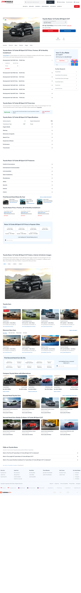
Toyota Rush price (8, 352)
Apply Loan (69, 25)
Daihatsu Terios (44, 347)
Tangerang (39, 366)
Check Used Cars (67, 30)
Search (50, 2)
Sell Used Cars (17, 474)
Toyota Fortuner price (28, 352)
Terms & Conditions (64, 483)
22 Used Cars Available (47, 202)
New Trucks (52, 6)
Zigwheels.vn (67, 487)
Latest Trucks (62, 474)
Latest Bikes (31, 474)
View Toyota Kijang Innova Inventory (29, 326)
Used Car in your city (18, 478)
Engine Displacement (35, 121)
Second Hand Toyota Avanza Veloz (10, 409)
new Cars (6, 465)
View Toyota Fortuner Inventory (66, 326)
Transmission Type (7, 124)
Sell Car (76, 6)
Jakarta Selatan (9, 366)
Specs (16, 45)
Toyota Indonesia (10, 465)
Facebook (76, 473)
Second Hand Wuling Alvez (47, 431)
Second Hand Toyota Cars (71, 395)
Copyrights (78, 483)
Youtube (75, 475)
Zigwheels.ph (21, 487)
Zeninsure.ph (40, 487)
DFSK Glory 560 (49, 387)
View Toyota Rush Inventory (8, 326)
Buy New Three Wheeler (47, 472)
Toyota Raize (6, 55)
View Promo (50, 30)
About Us (51, 483)
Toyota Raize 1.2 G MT (8, 211)
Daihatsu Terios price (47, 352)
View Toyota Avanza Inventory (46, 326)
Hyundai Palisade (64, 347)
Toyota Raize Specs (66, 81)
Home (4, 465)
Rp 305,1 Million (10, 229)
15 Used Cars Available (30, 203)
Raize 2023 (45, 199)
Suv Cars (75, 330)
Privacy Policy (72, 483)
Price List (11, 45)
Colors (31, 45)
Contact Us (57, 483)
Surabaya (19, 362)
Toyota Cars (66, 85)
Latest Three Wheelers (47, 474)
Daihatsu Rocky (74, 387)
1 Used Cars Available (13, 202)
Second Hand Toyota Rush (9, 431)
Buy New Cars (3, 472)
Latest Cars (3, 474)
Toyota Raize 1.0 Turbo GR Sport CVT (50, 21)
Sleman (49, 362)
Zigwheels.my (49, 487)
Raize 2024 (28, 199)
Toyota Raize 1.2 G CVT (25, 211)
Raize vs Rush (6, 391)
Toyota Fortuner (64, 321)
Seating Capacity (7, 121)
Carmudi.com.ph (31, 487)
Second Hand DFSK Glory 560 (67, 431)
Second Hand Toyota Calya (28, 409)
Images (26, 45)
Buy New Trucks (62, 472)
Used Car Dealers (17, 476)
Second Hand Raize (47, 197)
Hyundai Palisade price (66, 352)
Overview (5, 45)
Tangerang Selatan (29, 362)
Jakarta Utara (39, 362)
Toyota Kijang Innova (27, 321)
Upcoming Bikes (32, 476)
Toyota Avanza (44, 321)
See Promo (7, 68)
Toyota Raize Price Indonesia (66, 75)
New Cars (25, 6)
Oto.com (3, 487)
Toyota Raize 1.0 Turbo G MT (44, 211)
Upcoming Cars (4, 476)
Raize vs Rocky (57, 391)
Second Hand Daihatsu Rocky (29, 431)
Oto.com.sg (58, 487)
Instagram (76, 477)
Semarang (49, 366)
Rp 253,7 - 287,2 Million (21, 233)
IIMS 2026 (59, 6)
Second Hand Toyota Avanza (47, 409)
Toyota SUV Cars (66, 88)
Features (21, 45)
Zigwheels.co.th (76, 487)
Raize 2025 (12, 199)
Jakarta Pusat (9, 362)
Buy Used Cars (17, 472)
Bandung (29, 366)
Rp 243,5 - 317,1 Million (10, 233)
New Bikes (37, 6)
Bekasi (19, 366)
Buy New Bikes (32, 472)
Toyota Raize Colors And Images (66, 78)
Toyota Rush (6, 321)
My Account (69, 2)
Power (31, 124)
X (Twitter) (76, 479)
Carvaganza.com (12, 487)
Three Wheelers (45, 6)
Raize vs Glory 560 (32, 391)
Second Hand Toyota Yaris (66, 409)
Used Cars (31, 6)
